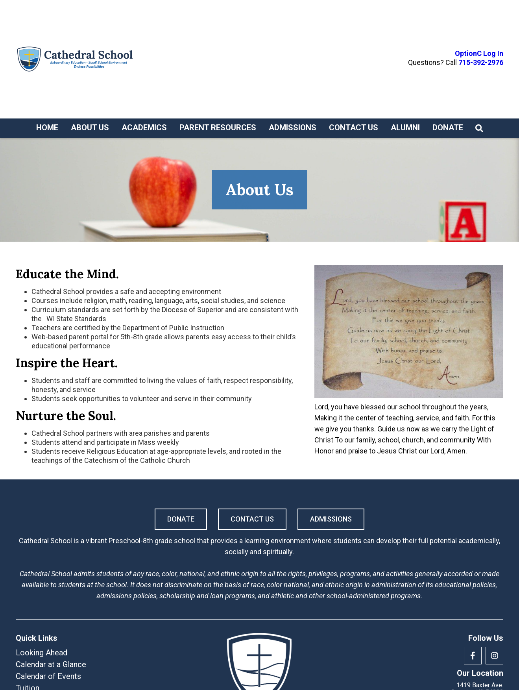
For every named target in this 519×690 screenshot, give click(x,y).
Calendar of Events (48, 676)
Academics (144, 127)
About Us (90, 127)
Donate (447, 127)
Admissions (292, 127)
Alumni (405, 127)
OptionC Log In (479, 53)
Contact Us (353, 127)
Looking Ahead (41, 652)
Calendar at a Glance (51, 664)
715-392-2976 (480, 62)
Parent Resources (217, 127)
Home (47, 127)
